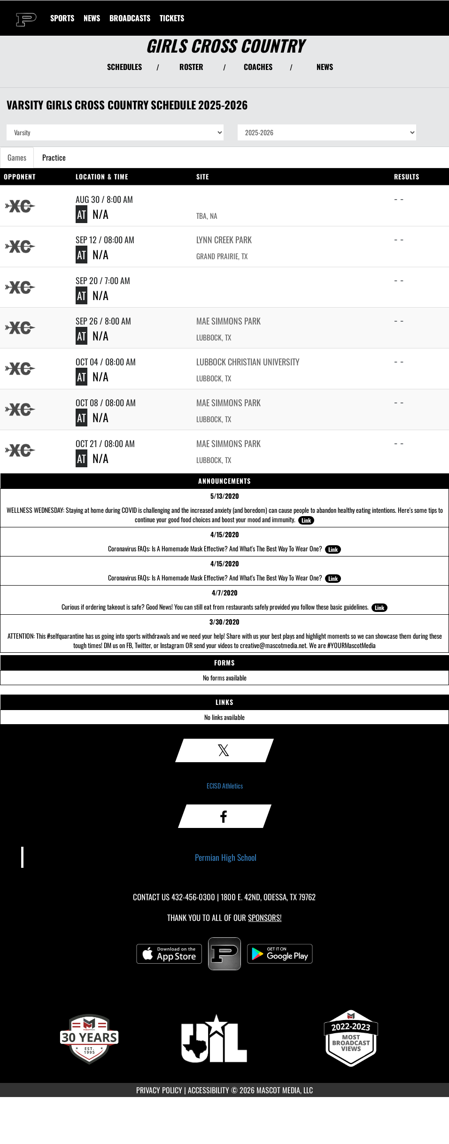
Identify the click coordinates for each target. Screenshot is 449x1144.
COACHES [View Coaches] (258, 66)
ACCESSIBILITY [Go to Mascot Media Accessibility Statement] (208, 1090)
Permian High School (225, 857)
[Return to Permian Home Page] (26, 12)
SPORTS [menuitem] (62, 17)
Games (17, 157)
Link (306, 520)
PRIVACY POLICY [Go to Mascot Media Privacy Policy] (159, 1090)
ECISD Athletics (225, 785)
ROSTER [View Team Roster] (191, 66)
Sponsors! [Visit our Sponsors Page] (264, 917)
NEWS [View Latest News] (325, 66)
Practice (54, 157)
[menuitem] (92, 17)
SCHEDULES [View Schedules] (124, 66)
